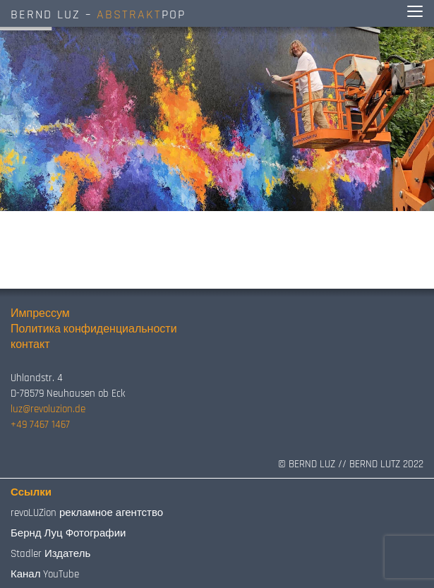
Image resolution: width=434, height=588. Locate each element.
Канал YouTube (45, 574)
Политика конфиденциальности (94, 329)
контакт (30, 344)
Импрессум (40, 313)
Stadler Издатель (50, 553)
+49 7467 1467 (40, 424)
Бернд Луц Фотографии (68, 533)
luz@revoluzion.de (48, 409)
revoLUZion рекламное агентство (87, 513)
